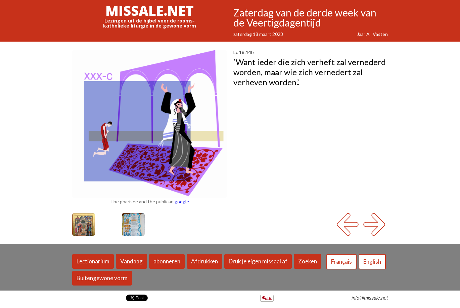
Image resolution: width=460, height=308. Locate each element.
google (182, 201)
